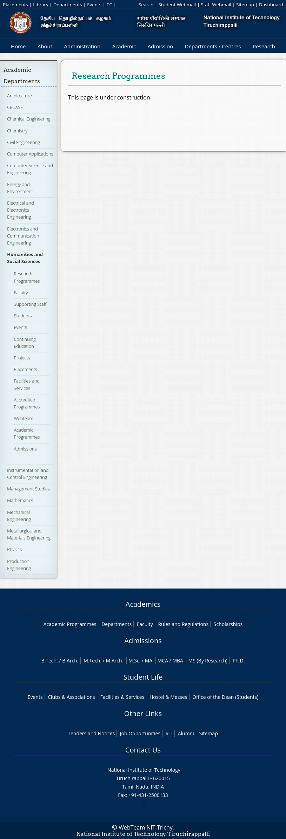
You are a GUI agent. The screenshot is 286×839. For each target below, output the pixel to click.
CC (109, 4)
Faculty (21, 292)
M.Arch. (114, 660)
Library (40, 4)
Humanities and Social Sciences (25, 257)
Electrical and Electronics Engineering (20, 210)
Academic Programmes (27, 433)
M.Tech (92, 660)
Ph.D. (239, 660)
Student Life (143, 677)
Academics (143, 604)
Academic (124, 46)
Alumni (186, 733)
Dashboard (271, 4)
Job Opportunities (140, 733)
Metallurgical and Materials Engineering (29, 534)
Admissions (25, 449)
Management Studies (28, 489)
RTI (169, 733)
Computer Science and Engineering (30, 169)
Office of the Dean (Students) (225, 697)
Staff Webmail (216, 4)
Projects (22, 358)
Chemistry (17, 131)
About (45, 46)
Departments (67, 4)
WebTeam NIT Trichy (146, 827)
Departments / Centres (213, 46)
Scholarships (228, 624)
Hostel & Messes (168, 697)
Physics (14, 549)
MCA (163, 660)
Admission (160, 46)
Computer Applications (30, 154)
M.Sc (133, 660)
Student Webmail (177, 4)
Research (264, 46)
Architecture (19, 95)
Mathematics (20, 500)
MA (148, 660)
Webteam (23, 418)
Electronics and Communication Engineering (23, 236)
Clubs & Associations (71, 697)
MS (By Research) (208, 660)
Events (94, 4)
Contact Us (143, 750)
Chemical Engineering (29, 119)
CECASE (15, 107)
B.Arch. (70, 660)
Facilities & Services (122, 697)
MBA (177, 660)
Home (18, 46)
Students (23, 315)
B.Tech (49, 660)
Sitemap (245, 4)
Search (146, 4)
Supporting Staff (30, 304)
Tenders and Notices (91, 733)
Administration (82, 46)
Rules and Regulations (183, 624)
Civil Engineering (23, 142)
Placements (15, 4)
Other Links (143, 713)
